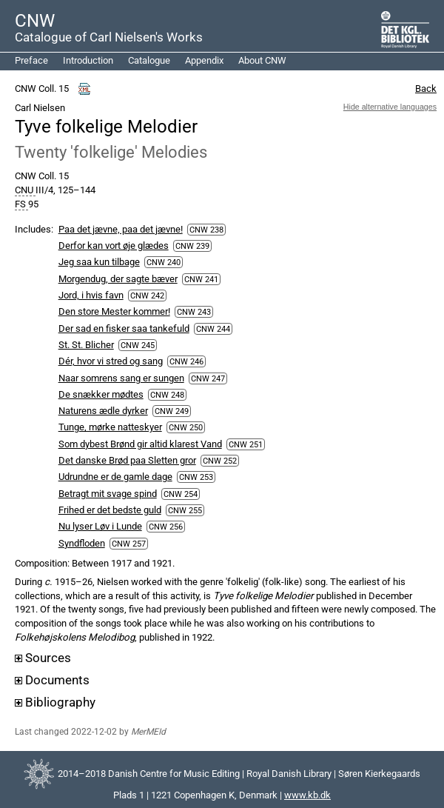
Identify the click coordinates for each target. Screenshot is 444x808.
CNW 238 (206, 229)
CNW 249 (172, 411)
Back (426, 88)
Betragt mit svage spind (107, 493)
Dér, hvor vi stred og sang (110, 361)
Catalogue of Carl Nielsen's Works (109, 37)
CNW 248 (167, 395)
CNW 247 (208, 378)
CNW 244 (213, 329)
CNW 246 (186, 361)
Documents (52, 680)
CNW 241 (201, 279)
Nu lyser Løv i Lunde (100, 526)
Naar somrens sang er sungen (121, 378)
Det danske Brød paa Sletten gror (127, 460)
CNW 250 (186, 427)
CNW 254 (181, 494)
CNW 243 (194, 312)
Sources (43, 658)
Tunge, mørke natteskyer (110, 427)
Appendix (204, 60)
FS (21, 204)
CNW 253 (196, 477)
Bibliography (55, 702)
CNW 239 (192, 246)
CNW (35, 20)
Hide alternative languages (390, 106)
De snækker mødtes (101, 394)
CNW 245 (138, 345)
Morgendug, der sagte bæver (118, 278)
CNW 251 (246, 444)
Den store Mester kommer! (114, 311)
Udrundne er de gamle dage (115, 476)
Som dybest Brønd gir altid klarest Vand (140, 444)
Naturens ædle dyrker (103, 410)
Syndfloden (81, 543)
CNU (25, 190)
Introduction (88, 60)
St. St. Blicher (86, 344)
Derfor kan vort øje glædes (113, 245)
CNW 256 (166, 526)
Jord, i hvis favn (91, 295)
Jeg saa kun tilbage (99, 261)
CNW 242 (147, 295)
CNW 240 (164, 262)
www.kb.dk (307, 795)
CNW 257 (129, 543)
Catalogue (149, 60)
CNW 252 (220, 460)
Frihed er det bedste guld (109, 509)
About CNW (262, 60)
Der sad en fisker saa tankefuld (123, 328)
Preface (31, 60)
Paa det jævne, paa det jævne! (120, 229)
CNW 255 (185, 510)
